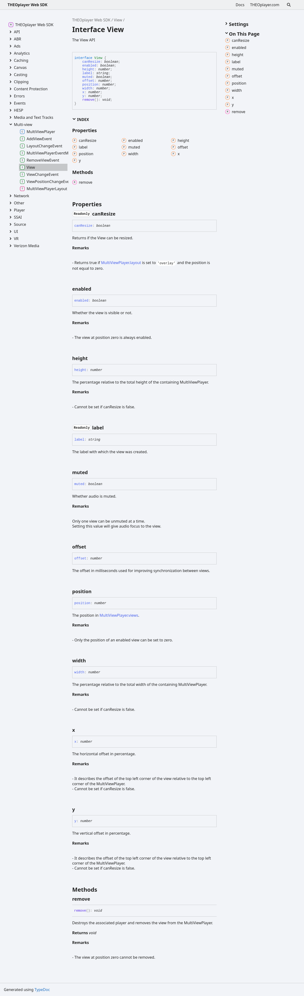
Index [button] (80, 119)
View (118, 20)
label (87, 73)
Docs (240, 4)
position (90, 85)
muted (87, 77)
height (88, 69)
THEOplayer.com (264, 4)
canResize (91, 62)
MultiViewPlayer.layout (121, 262)
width (87, 88)
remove (88, 100)
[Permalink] (119, 214)
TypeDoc (42, 989)
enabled (89, 65)
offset (88, 81)
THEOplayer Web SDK (28, 4)
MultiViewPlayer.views (119, 615)
